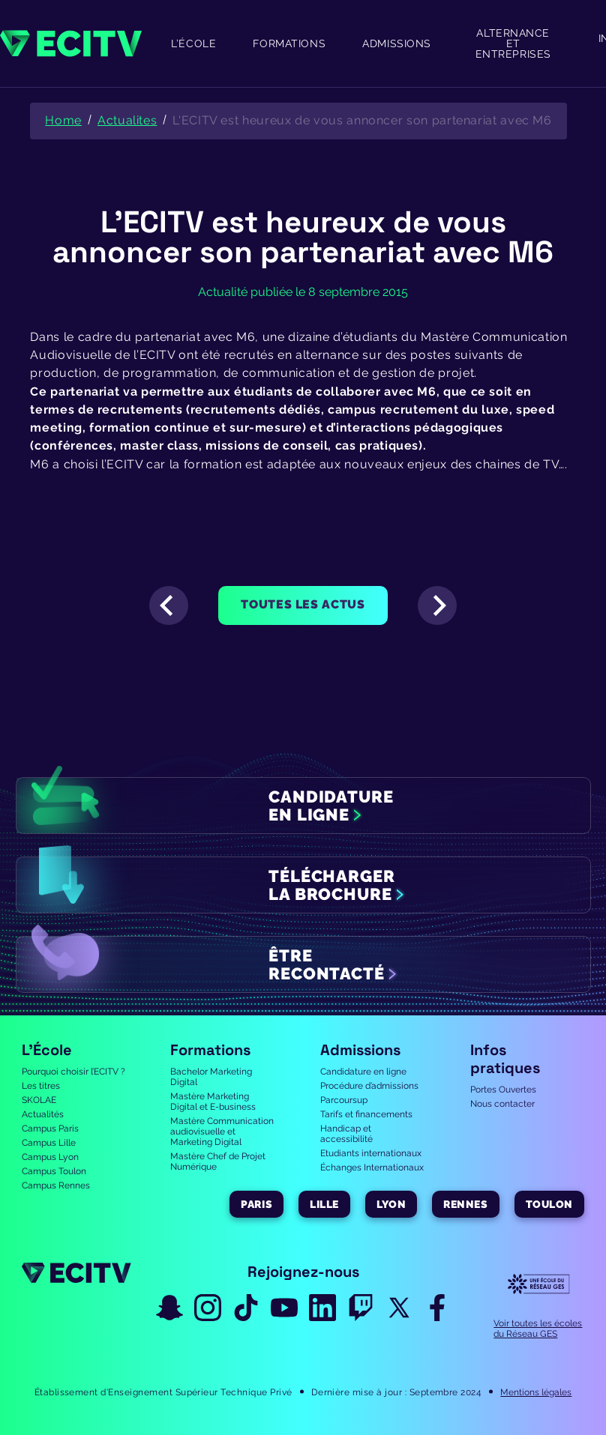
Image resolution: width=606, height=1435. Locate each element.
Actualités (43, 1114)
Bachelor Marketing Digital (211, 1076)
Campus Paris (50, 1128)
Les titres (41, 1086)
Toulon (549, 1204)
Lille (324, 1204)
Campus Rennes (56, 1185)
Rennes (465, 1204)
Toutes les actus (302, 604)
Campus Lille (49, 1143)
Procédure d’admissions (369, 1086)
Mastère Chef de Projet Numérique (218, 1161)
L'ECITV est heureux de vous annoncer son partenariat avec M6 (361, 120)
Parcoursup (344, 1100)
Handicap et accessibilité (346, 1133)
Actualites (127, 120)
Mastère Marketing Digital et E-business (213, 1101)
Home (63, 120)
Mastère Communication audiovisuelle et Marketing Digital (222, 1131)
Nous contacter (502, 1104)
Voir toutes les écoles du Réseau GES (538, 1328)
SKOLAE (39, 1100)
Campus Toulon (54, 1171)
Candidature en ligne (363, 1071)
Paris (256, 1204)
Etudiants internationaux (371, 1153)
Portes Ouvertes (503, 1089)
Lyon (391, 1204)
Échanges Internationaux (372, 1167)
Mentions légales (536, 1392)
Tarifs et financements (366, 1114)
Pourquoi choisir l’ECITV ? (73, 1071)
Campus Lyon (50, 1157)
